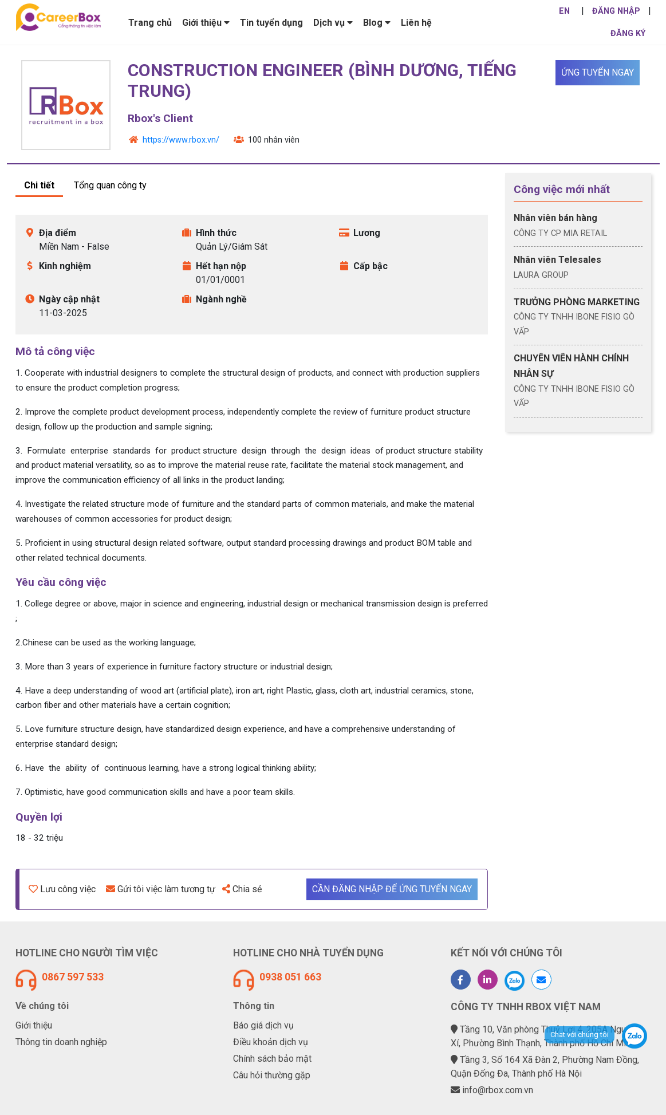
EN (564, 11)
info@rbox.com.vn (497, 1090)
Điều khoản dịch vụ (270, 1042)
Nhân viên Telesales (557, 259)
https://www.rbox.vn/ (181, 140)
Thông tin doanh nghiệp (61, 1042)
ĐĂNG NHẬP (616, 11)
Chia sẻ (242, 889)
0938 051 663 (290, 977)
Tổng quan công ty (110, 185)
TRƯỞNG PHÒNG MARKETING (577, 302)
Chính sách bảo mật (272, 1058)
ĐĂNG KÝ (627, 33)
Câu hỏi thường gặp (271, 1075)
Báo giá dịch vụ (263, 1025)
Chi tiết (39, 185)
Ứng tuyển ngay (597, 72)
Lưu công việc (62, 889)
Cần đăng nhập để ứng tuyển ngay (392, 889)
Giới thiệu (33, 1025)
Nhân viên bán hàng (555, 217)
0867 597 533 (73, 977)
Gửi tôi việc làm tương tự (160, 889)
